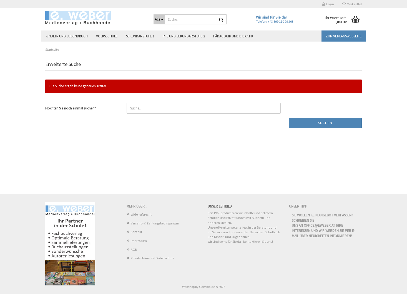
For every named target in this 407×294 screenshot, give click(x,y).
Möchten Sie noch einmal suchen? (70, 108)
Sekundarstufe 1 (140, 36)
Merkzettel (352, 4)
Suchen (325, 123)
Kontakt (136, 232)
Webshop (188, 287)
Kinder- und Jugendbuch (67, 36)
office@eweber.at (319, 225)
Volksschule (107, 36)
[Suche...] (159, 19)
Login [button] (328, 4)
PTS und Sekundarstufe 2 (184, 36)
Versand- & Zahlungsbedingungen (155, 223)
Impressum (139, 241)
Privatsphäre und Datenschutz (152, 258)
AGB (134, 249)
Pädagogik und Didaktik (233, 36)
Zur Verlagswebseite (344, 36)
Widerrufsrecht (141, 214)
